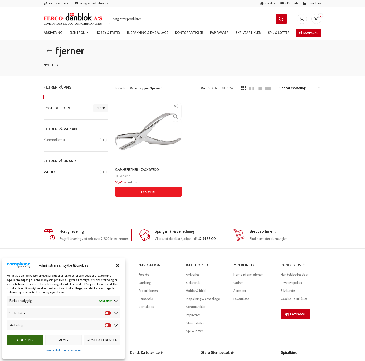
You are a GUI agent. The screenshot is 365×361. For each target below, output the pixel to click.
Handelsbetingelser (294, 274)
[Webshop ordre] (299, 88)
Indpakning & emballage (203, 299)
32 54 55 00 (207, 239)
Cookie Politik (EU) (294, 299)
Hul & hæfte (123, 174)
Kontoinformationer (248, 274)
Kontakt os (146, 307)
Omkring (145, 283)
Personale (146, 299)
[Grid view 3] (243, 88)
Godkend (25, 340)
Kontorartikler (195, 307)
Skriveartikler (195, 323)
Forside (120, 88)
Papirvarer (193, 315)
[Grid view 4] (251, 88)
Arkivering (192, 274)
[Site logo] (73, 18)
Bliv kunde (288, 291)
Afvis (63, 340)
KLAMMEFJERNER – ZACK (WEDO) (139, 168)
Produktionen (148, 291)
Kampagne (308, 32)
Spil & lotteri (194, 331)
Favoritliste (241, 299)
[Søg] (198, 19)
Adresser (239, 291)
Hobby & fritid (196, 291)
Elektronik (193, 283)
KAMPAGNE (295, 314)
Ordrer (238, 283)
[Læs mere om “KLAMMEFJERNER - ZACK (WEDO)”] (148, 191)
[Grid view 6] (268, 88)
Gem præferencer (102, 340)
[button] (117, 265)
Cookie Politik (52, 350)
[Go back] (49, 50)
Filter (101, 108)
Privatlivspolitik (72, 350)
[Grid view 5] (259, 88)
